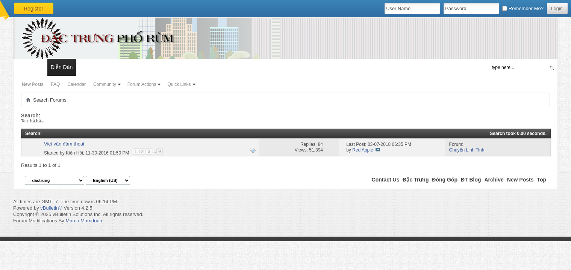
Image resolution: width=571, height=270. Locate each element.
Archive (493, 180)
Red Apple (362, 150)
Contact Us (386, 180)
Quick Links (179, 84)
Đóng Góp (444, 180)
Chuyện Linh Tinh (467, 150)
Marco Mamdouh (83, 221)
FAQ (55, 84)
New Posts (32, 84)
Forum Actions (141, 84)
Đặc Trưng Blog (98, 67)
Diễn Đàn (62, 67)
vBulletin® (51, 208)
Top (541, 180)
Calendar (76, 84)
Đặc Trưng (416, 180)
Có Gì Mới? (30, 67)
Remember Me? (523, 8)
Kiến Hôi (74, 152)
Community (104, 84)
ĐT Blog (471, 180)
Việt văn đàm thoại (64, 144)
